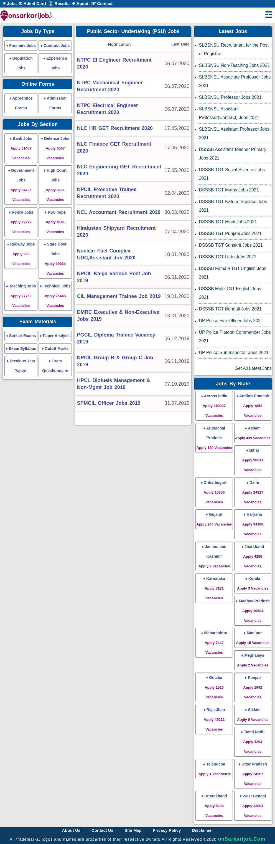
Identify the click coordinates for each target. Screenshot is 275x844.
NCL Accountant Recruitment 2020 (119, 212)
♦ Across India (214, 406)
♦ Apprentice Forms (21, 103)
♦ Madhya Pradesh (253, 611)
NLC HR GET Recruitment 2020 (115, 128)
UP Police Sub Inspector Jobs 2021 (233, 352)
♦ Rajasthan (214, 719)
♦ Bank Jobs (21, 148)
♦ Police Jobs (21, 222)
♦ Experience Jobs (55, 63)
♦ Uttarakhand (214, 806)
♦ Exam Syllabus (21, 348)
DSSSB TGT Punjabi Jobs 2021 (230, 233)
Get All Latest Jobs (253, 368)
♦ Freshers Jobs (21, 45)
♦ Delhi (252, 492)
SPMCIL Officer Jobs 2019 (109, 403)
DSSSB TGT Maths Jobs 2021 (229, 190)
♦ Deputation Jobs (21, 63)
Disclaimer (202, 830)
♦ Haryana (252, 524)
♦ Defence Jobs (55, 148)
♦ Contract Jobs (55, 45)
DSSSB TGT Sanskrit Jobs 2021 (231, 245)
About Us (71, 830)
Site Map (133, 830)
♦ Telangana (214, 769)
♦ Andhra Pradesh (252, 406)
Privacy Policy (167, 830)
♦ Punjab (252, 687)
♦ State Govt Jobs (55, 259)
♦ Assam (253, 433)
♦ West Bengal (253, 806)
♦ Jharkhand (252, 556)
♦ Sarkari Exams (21, 335)
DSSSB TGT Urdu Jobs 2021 (227, 256)
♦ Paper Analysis (55, 335)
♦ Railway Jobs (21, 254)
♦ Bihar (252, 460)
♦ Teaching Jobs (21, 296)
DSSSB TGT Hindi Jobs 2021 (228, 221)
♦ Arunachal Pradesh (214, 438)
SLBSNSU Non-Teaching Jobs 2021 (234, 65)
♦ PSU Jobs (55, 222)
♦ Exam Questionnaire (55, 366)
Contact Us (102, 830)
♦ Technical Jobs (55, 296)
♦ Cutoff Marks (55, 348)
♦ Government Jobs (21, 185)
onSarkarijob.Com (241, 839)
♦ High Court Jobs (55, 185)
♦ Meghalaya (252, 660)
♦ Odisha (214, 687)
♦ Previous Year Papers (21, 366)
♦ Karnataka (214, 588)
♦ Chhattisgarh (214, 492)
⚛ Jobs (9, 3)
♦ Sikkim (252, 714)
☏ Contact (102, 3)
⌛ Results (59, 3)
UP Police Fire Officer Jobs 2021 (231, 320)
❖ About (80, 3)
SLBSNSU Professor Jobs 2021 (230, 97)
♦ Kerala (252, 583)
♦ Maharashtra (214, 643)
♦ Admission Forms (55, 103)
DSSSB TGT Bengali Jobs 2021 (230, 309)
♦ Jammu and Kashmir (214, 556)
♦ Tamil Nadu (252, 742)
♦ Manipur (252, 638)
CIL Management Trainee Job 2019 (119, 296)
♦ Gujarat (214, 519)
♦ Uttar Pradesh (252, 774)
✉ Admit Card (32, 3)
